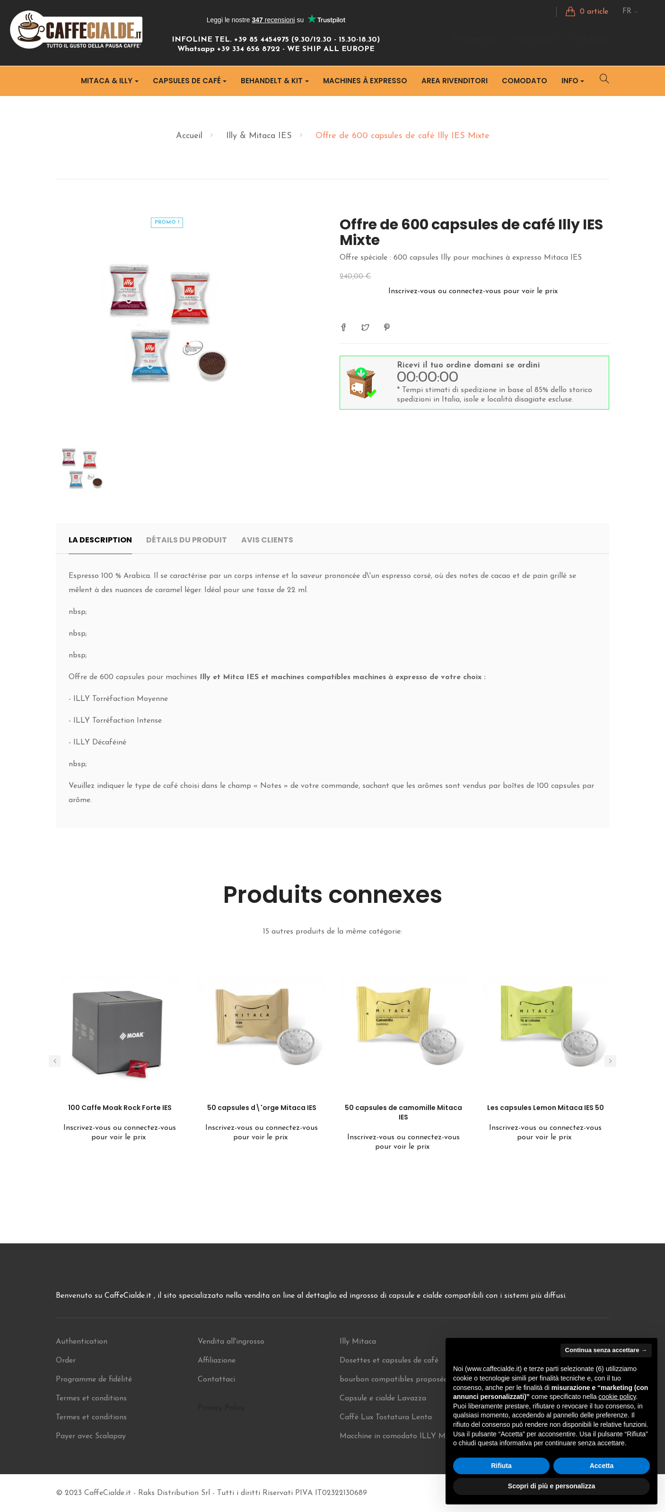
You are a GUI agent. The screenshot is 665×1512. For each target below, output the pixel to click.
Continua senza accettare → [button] (606, 1350)
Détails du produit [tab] (186, 539)
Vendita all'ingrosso (231, 1342)
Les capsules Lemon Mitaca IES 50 (545, 1107)
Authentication (81, 1342)
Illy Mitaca (358, 1342)
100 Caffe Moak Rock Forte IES (120, 1107)
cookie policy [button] (617, 1396)
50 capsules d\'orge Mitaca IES (261, 1107)
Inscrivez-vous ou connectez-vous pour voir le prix (474, 291)
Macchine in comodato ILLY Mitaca (401, 1436)
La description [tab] (100, 539)
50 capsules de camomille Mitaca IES (403, 1112)
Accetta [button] (602, 1465)
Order (66, 1360)
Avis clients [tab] (267, 539)
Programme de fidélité (94, 1379)
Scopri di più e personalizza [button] (551, 1486)
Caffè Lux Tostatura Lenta (386, 1417)
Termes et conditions (91, 1398)
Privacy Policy (221, 1408)
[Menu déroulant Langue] (630, 12)
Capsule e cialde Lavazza (383, 1398)
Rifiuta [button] (501, 1465)
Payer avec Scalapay (91, 1436)
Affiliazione (217, 1360)
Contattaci (216, 1379)
